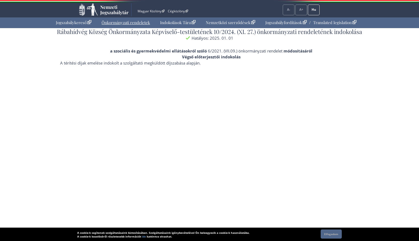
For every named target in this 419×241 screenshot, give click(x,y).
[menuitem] (74, 23)
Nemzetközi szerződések (230, 22)
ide (144, 236)
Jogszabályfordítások (286, 22)
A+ (301, 9)
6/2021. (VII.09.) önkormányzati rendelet (245, 51)
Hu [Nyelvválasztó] (314, 9)
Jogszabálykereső (73, 22)
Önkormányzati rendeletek (126, 22)
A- (288, 9)
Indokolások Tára (178, 22)
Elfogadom (331, 234)
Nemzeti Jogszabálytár (114, 9)
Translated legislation (334, 22)
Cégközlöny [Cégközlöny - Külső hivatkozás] (178, 11)
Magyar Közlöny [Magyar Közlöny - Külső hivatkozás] (151, 11)
